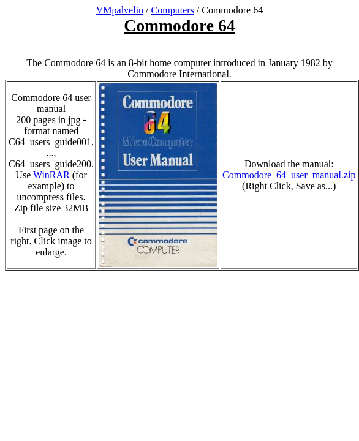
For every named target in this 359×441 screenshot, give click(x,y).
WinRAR (51, 175)
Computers (172, 10)
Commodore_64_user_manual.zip (288, 175)
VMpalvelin (119, 10)
